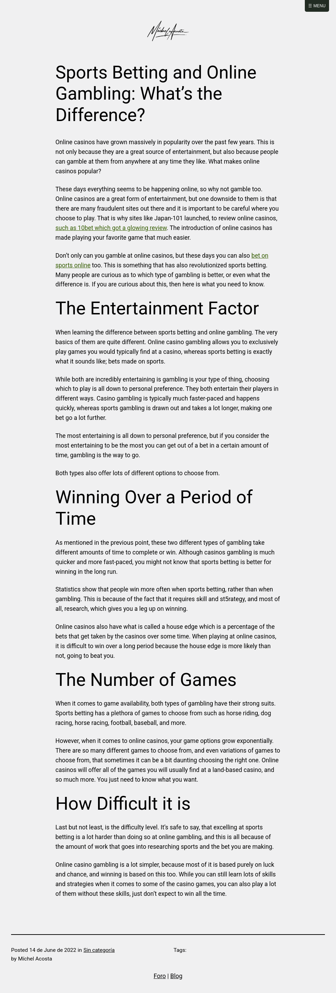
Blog (176, 976)
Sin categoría (99, 950)
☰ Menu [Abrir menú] (317, 5)
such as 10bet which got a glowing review (111, 227)
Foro (160, 976)
